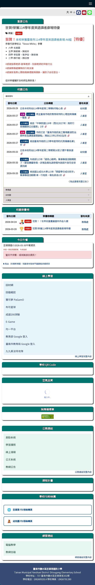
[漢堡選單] (90, 4)
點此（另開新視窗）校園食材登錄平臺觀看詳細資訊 (26, 263)
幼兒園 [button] (47, 195)
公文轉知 (30, 114)
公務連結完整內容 (83, 471)
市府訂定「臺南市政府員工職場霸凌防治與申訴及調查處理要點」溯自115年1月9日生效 (48, 134)
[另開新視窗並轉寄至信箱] (84, 12)
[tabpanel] (47, 143)
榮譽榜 (19, 33)
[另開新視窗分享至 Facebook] (78, 12)
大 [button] (67, 12)
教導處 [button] (47, 189)
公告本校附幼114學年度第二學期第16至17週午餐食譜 (46, 150)
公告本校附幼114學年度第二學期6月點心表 (41, 108)
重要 (22, 132)
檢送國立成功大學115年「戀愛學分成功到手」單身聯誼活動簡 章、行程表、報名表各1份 (48, 173)
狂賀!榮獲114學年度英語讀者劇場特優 (52, 228)
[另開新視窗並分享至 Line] (89, 12)
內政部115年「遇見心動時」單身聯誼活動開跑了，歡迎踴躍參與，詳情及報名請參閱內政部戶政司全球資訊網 (48, 162)
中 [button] (71, 12)
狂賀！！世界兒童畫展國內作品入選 (50, 221)
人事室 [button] (47, 200)
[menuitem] (48, 285)
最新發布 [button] (47, 96)
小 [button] (74, 12)
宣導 (22, 114)
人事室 (83, 115)
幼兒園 (83, 108)
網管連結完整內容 (83, 557)
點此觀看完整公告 (78, 181)
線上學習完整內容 (83, 356)
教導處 (85, 222)
